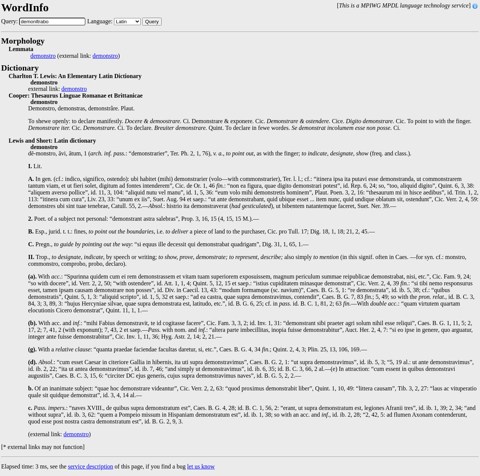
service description (90, 466)
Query (152, 21)
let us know (201, 466)
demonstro (43, 56)
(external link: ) (75, 56)
